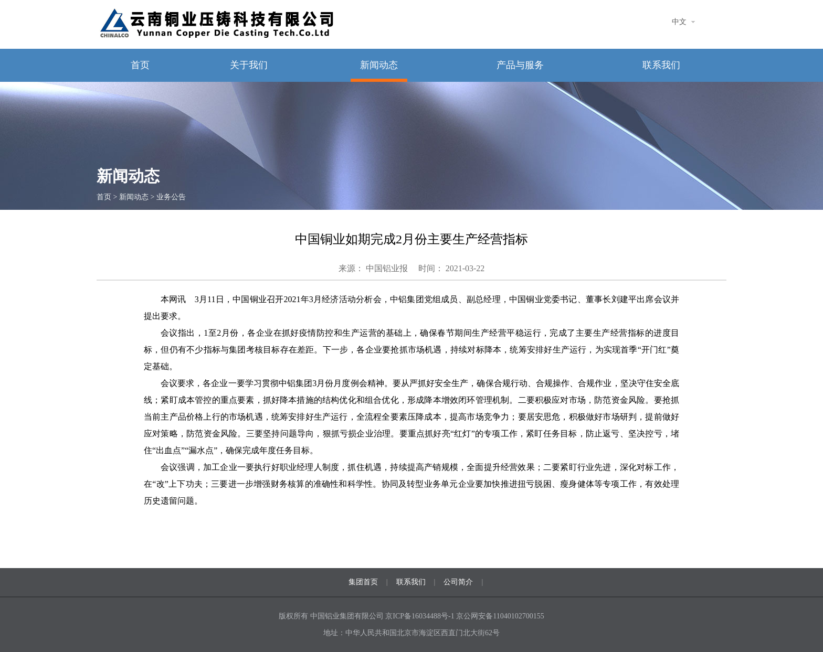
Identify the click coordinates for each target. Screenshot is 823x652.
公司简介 (458, 582)
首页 (140, 65)
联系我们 (661, 65)
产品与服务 (520, 65)
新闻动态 (379, 65)
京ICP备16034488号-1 (420, 616)
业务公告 (171, 197)
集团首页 (363, 582)
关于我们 (249, 65)
